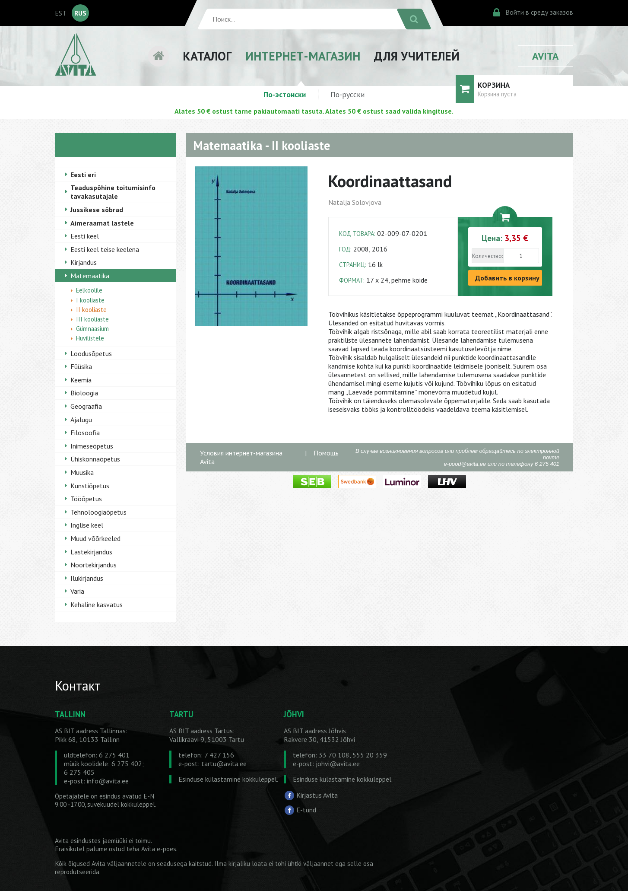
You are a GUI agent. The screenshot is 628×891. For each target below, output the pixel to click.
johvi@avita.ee (338, 763)
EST (61, 13)
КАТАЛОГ (207, 56)
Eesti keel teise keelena (104, 249)
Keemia (81, 379)
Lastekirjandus (91, 551)
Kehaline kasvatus (96, 604)
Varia (77, 591)
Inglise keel (86, 525)
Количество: (487, 256)
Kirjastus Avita (317, 795)
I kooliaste (90, 300)
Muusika (82, 472)
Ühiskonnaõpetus (95, 459)
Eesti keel (84, 236)
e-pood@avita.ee (465, 464)
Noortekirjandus (93, 564)
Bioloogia (84, 392)
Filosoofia (85, 432)
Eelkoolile (89, 290)
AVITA (545, 56)
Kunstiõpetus (89, 485)
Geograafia (86, 406)
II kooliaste (91, 309)
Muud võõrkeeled (95, 538)
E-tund (306, 809)
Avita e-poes (158, 849)
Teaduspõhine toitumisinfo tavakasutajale (112, 191)
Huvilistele (90, 338)
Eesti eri (83, 174)
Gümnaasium (92, 329)
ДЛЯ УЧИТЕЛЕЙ (417, 56)
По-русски (347, 94)
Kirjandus (83, 262)
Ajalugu (81, 419)
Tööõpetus (86, 498)
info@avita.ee (108, 780)
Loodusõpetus (91, 353)
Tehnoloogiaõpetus (98, 512)
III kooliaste (92, 319)
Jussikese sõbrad (96, 209)
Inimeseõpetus (91, 446)
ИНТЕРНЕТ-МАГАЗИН (302, 56)
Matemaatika (89, 275)
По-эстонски (284, 94)
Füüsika (81, 366)
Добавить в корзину (507, 278)
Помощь (326, 453)
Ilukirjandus (86, 578)
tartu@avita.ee (224, 763)
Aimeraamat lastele (102, 223)
